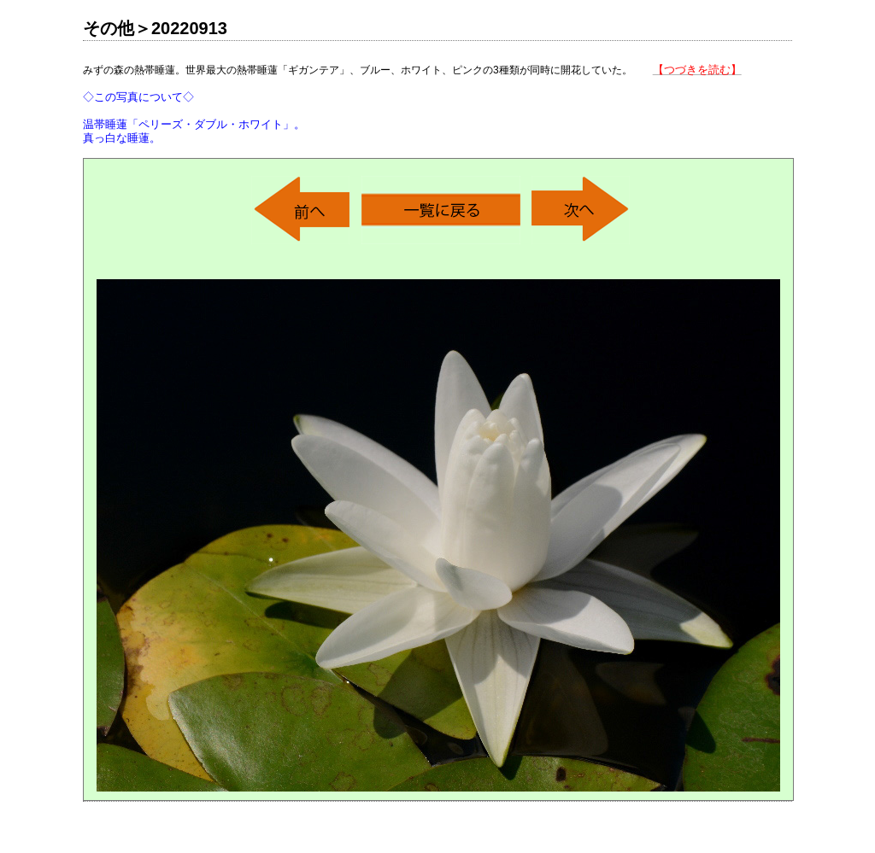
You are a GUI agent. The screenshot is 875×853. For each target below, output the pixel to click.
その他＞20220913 (155, 28)
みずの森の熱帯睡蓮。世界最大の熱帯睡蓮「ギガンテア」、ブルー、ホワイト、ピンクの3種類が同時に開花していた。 (412, 103)
